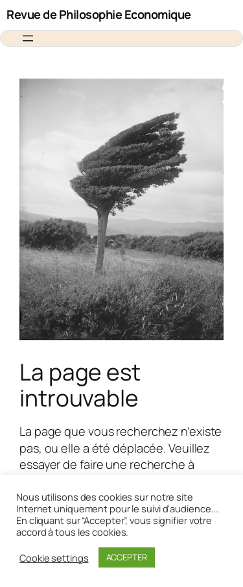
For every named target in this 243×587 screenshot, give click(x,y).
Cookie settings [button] (54, 558)
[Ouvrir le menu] (28, 38)
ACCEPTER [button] (126, 557)
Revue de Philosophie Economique (98, 14)
